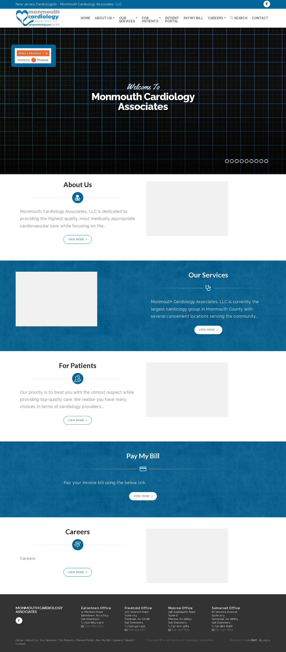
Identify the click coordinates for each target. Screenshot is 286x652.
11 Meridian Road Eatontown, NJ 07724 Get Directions (94, 615)
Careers (215, 18)
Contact (260, 18)
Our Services (127, 19)
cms (251, 640)
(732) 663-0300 (94, 622)
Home (85, 18)
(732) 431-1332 (136, 626)
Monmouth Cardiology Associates (39, 610)
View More (77, 239)
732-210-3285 (180, 626)
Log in (266, 640)
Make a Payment (30, 53)
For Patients (150, 19)
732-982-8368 (223, 626)
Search (238, 18)
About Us (103, 18)
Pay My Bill (193, 18)
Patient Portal (172, 19)
